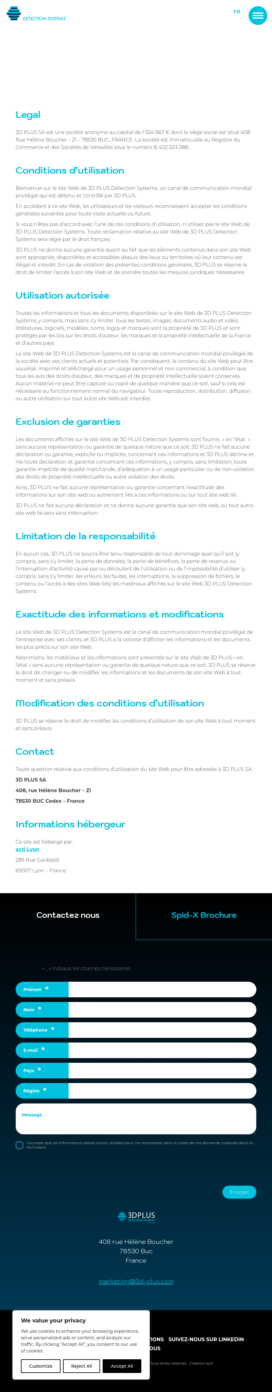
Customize (40, 1366)
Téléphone (38, 1030)
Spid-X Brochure (204, 915)
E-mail (34, 1050)
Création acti (201, 1363)
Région (34, 1091)
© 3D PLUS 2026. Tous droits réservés (153, 1363)
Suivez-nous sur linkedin (206, 1339)
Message (32, 1115)
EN (237, 18)
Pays (32, 1070)
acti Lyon (27, 849)
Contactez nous (68, 915)
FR (237, 12)
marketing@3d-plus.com (136, 1281)
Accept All (122, 1366)
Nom (32, 1009)
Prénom (36, 989)
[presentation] (63, 1166)
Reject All (81, 1366)
